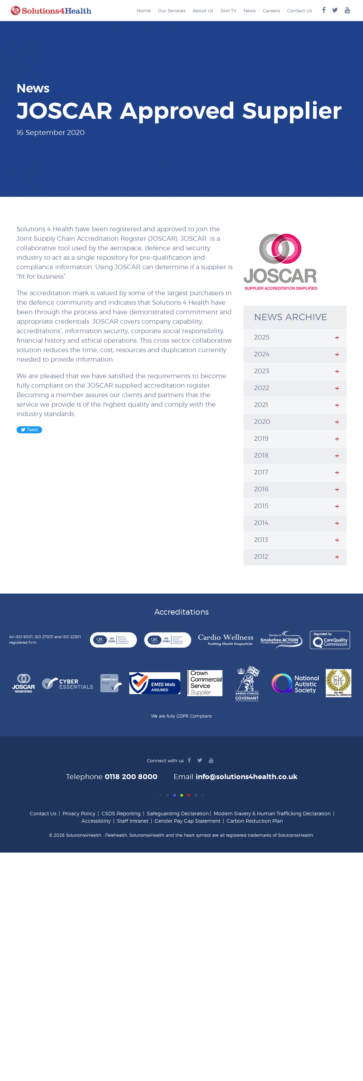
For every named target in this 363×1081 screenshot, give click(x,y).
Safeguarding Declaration (178, 813)
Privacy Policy (79, 813)
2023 (261, 371)
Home (144, 11)
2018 (261, 456)
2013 (261, 540)
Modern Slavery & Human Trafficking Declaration (272, 813)
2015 (261, 506)
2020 (262, 422)
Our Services (172, 11)
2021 (261, 405)
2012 (261, 557)
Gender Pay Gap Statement (187, 821)
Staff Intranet (132, 821)
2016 (261, 489)
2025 (262, 338)
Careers (271, 11)
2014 (261, 523)
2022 (261, 388)
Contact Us (299, 11)
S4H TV (228, 11)
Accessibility (96, 821)
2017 (261, 473)
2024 (262, 354)
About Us (203, 11)
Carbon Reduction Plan (255, 821)
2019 (261, 439)
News (250, 11)
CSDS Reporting (121, 813)
